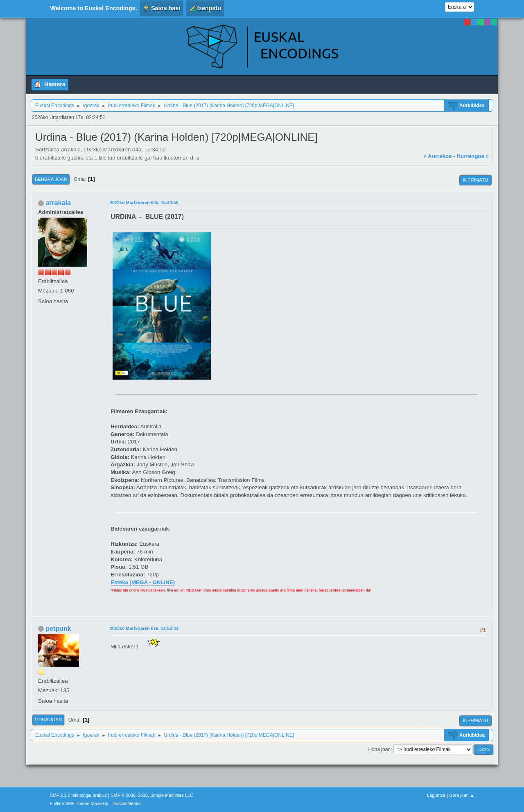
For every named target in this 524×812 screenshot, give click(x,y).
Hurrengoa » (472, 156)
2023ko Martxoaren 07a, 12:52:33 (144, 628)
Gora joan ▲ (461, 795)
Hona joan (379, 749)
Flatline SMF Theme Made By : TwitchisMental (95, 803)
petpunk (58, 628)
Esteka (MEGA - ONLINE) (143, 582)
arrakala (57, 202)
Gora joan (48, 719)
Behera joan (51, 179)
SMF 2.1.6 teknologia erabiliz (78, 795)
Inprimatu (475, 180)
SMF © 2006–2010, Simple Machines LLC (152, 795)
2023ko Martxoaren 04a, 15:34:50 (144, 202)
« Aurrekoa (437, 156)
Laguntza (436, 795)
